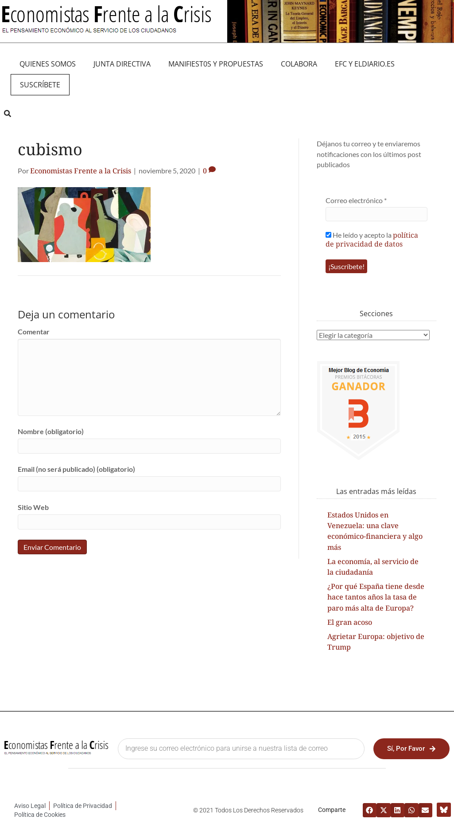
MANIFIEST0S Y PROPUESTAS (215, 64)
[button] (7, 113)
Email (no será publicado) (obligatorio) (76, 469)
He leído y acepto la (372, 239)
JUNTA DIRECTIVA (122, 64)
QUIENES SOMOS (47, 64)
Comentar (34, 331)
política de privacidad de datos (372, 239)
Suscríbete (40, 85)
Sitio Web (33, 507)
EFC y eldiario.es (365, 64)
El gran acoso (349, 622)
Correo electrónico (356, 200)
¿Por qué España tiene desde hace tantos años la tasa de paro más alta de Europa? (375, 596)
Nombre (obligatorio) (51, 431)
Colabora (299, 64)
